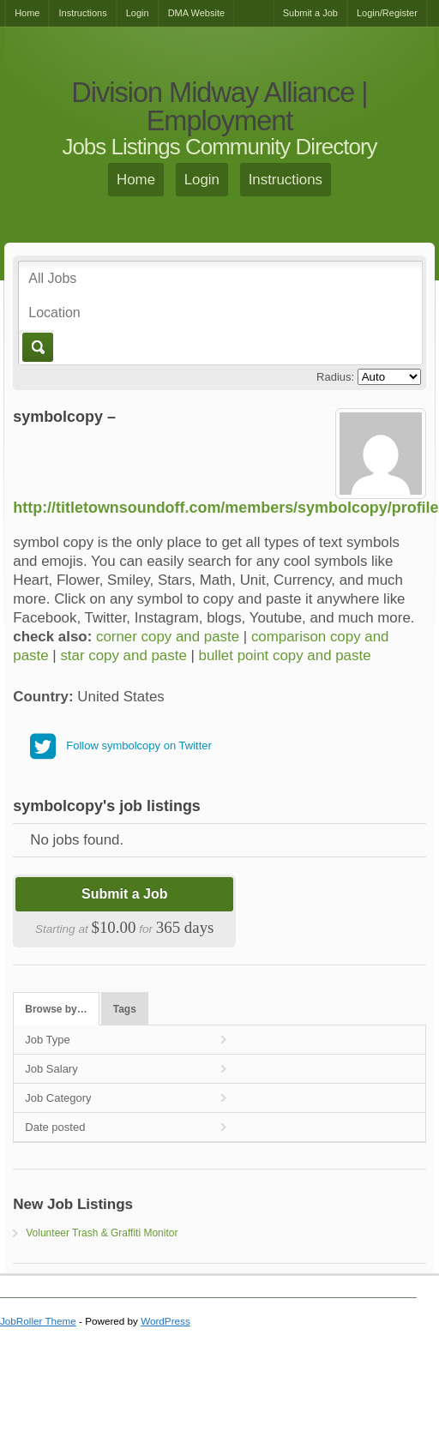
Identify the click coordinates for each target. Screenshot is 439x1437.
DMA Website (196, 13)
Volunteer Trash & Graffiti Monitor (101, 1233)
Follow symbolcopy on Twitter (139, 745)
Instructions (82, 13)
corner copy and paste (167, 636)
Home (27, 13)
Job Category (58, 1097)
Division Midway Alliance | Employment (219, 107)
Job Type (47, 1039)
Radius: (335, 376)
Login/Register (387, 13)
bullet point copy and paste (285, 655)
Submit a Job (310, 13)
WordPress (165, 1320)
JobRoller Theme (38, 1320)
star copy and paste (123, 655)
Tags (124, 1009)
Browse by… (56, 1009)
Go (36, 347)
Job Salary (51, 1068)
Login (137, 13)
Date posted (55, 1127)
